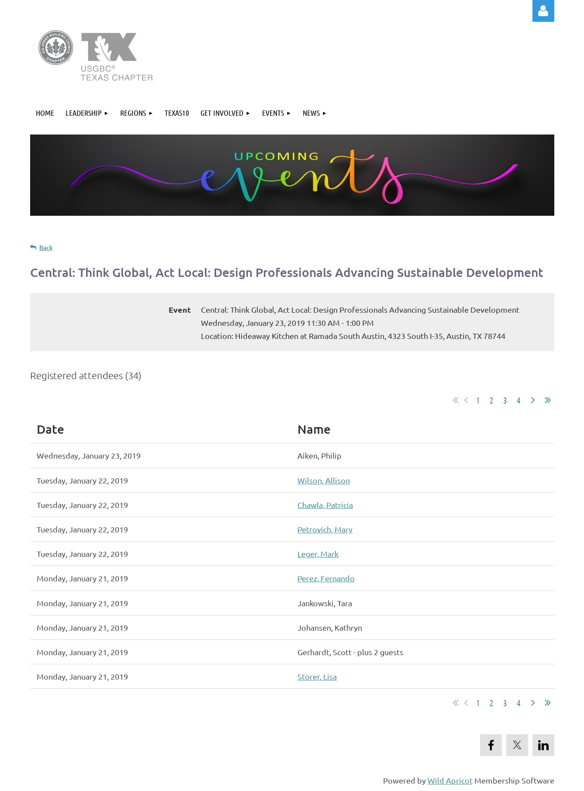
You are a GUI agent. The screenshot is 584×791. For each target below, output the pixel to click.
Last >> (547, 400)
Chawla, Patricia (325, 504)
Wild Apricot (450, 780)
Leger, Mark (318, 553)
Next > (533, 400)
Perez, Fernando (326, 578)
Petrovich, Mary (324, 529)
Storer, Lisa (317, 676)
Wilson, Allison (323, 480)
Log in (543, 11)
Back (46, 247)
